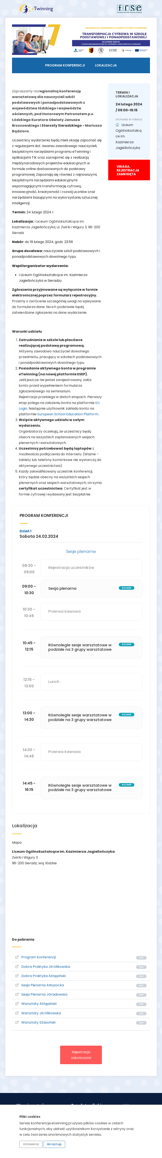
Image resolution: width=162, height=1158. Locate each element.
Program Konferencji (35, 957)
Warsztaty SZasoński (35, 1022)
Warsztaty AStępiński (36, 1003)
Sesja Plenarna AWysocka (39, 985)
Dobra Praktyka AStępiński (40, 975)
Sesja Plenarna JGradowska (41, 994)
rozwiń (126, 588)
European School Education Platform (67, 414)
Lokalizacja (106, 65)
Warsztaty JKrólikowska (38, 1013)
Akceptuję (54, 1144)
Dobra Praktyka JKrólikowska (42, 966)
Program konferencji (65, 65)
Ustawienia (31, 1144)
